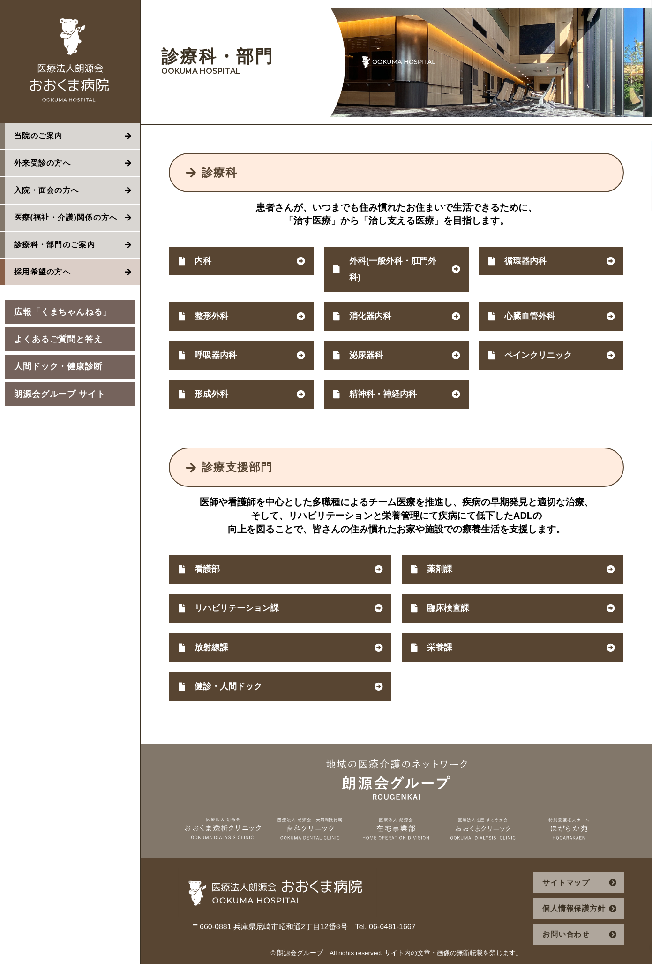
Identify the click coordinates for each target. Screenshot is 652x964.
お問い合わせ (566, 934)
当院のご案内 (38, 136)
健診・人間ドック (228, 686)
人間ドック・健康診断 (58, 366)
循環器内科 (525, 261)
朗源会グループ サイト (59, 394)
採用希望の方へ (42, 272)
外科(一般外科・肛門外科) (392, 269)
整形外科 (211, 316)
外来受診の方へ (42, 163)
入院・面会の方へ (46, 190)
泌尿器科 (366, 355)
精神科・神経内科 (383, 394)
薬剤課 (439, 569)
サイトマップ (566, 883)
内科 (203, 261)
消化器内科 (370, 316)
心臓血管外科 (529, 316)
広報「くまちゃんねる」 (63, 312)
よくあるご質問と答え (58, 339)
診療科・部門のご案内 (54, 245)
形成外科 (211, 394)
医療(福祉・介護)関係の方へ (66, 217)
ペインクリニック (538, 355)
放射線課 (211, 647)
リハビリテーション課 (237, 608)
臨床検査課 (448, 608)
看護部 (207, 569)
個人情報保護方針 (573, 908)
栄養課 (439, 647)
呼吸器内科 (216, 355)
